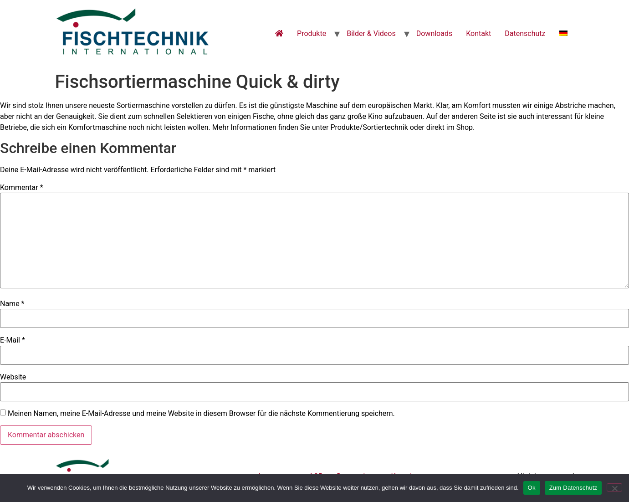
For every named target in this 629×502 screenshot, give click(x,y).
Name (12, 303)
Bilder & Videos (371, 33)
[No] (614, 487)
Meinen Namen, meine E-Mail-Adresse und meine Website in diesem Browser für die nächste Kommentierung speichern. (201, 413)
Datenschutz (525, 33)
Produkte (311, 33)
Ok (532, 487)
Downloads (434, 33)
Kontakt (478, 33)
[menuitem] (563, 34)
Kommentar (21, 187)
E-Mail (12, 340)
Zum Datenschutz (573, 487)
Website (13, 377)
